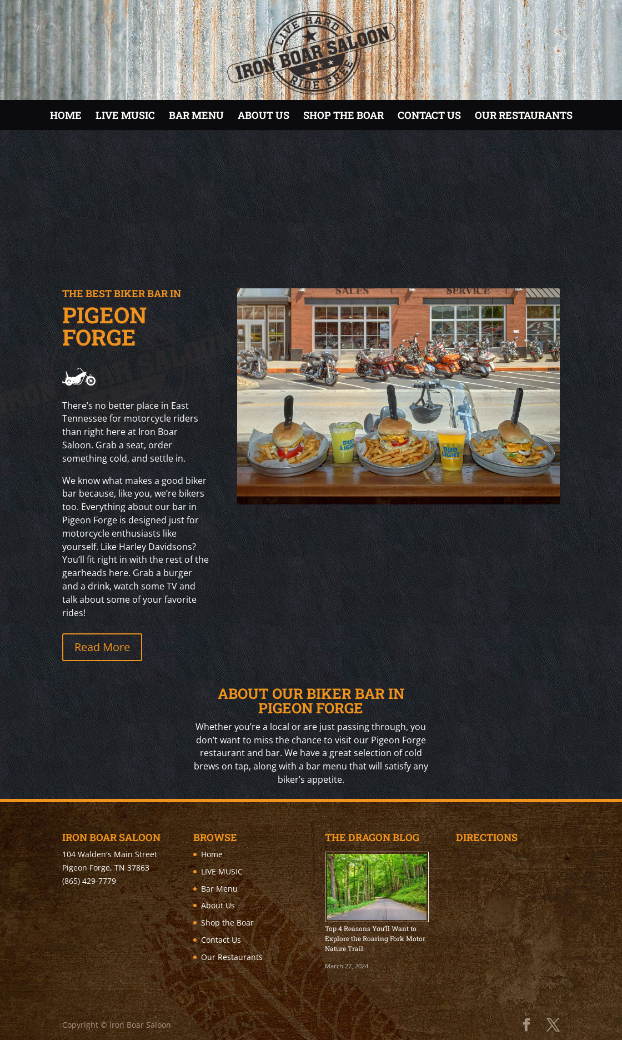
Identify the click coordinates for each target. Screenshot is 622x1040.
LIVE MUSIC (125, 115)
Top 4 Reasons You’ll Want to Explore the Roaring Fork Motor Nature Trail (375, 938)
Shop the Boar (343, 115)
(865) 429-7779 (89, 881)
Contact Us (429, 115)
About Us (263, 115)
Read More (102, 646)
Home (66, 115)
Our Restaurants (524, 115)
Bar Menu (196, 115)
